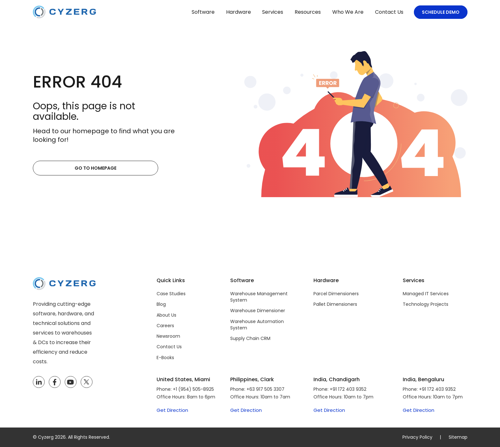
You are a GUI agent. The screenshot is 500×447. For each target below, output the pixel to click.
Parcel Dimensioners (336, 293)
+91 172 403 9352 (348, 389)
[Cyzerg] (64, 281)
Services (272, 12)
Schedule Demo (441, 12)
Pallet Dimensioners (335, 304)
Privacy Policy (417, 437)
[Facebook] (54, 382)
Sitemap (458, 437)
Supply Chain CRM (250, 338)
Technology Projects (425, 304)
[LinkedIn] (38, 382)
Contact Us (389, 12)
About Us (166, 315)
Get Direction (172, 410)
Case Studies (171, 293)
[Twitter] (86, 382)
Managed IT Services (426, 293)
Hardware (238, 12)
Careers (165, 325)
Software (203, 12)
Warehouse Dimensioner (257, 310)
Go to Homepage (64, 168)
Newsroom (168, 336)
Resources (308, 12)
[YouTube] (70, 382)
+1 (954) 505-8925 (193, 389)
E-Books (165, 357)
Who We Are (348, 12)
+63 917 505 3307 (265, 389)
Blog (161, 304)
